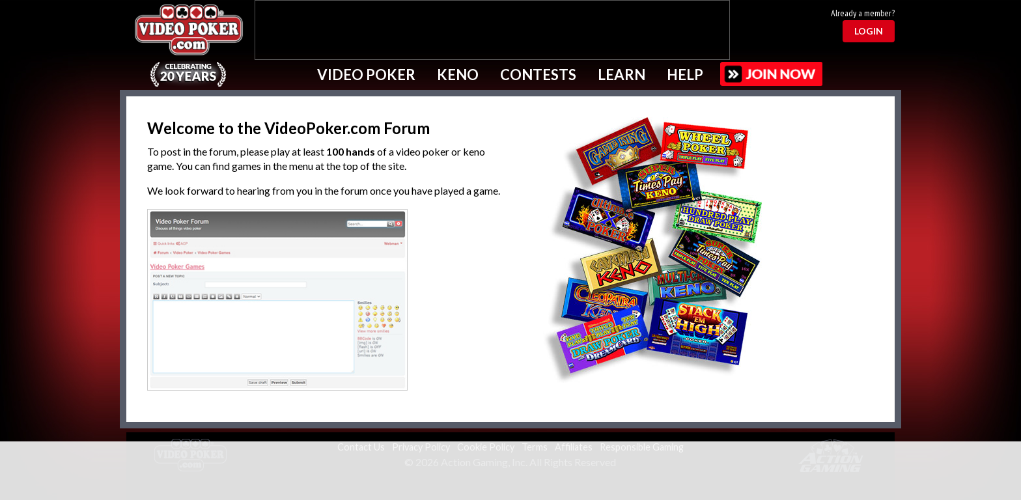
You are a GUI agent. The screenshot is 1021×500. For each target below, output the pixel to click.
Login (868, 30)
